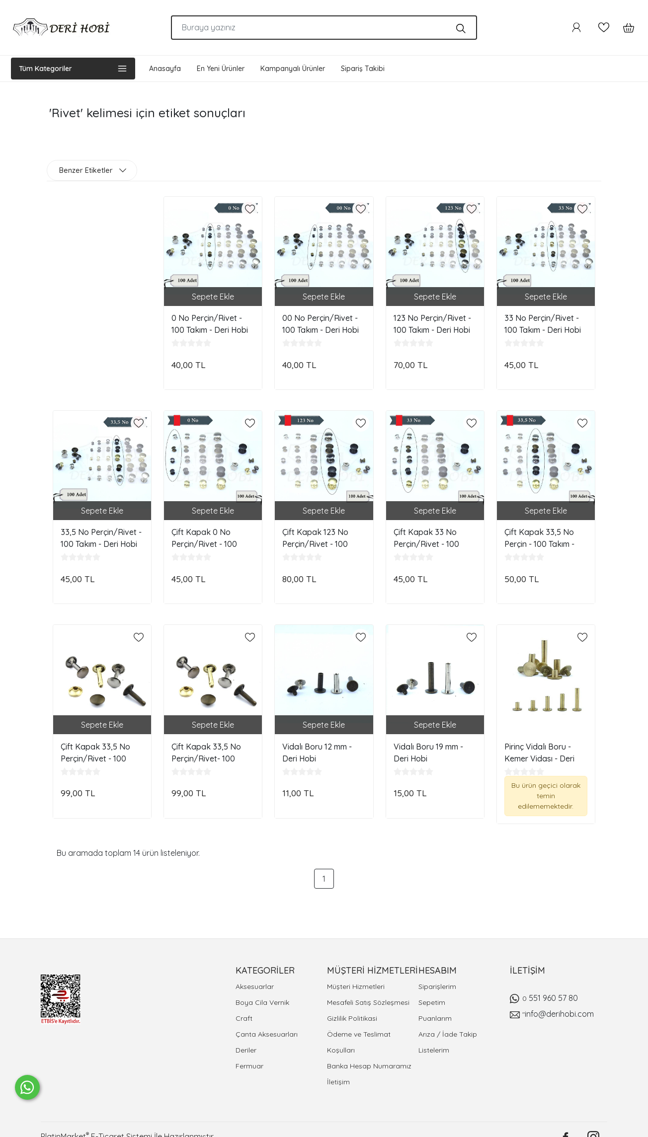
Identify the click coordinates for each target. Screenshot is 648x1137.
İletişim (338, 1081)
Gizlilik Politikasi (352, 1018)
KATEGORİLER (265, 970)
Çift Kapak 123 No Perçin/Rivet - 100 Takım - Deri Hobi (315, 538)
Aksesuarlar (255, 986)
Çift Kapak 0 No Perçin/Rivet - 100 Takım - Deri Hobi (204, 538)
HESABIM (437, 970)
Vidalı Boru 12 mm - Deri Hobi (317, 752)
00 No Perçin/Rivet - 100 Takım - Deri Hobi (320, 324)
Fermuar (249, 1065)
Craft (244, 1018)
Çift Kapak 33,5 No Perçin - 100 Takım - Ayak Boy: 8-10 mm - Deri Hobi (541, 538)
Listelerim (433, 1050)
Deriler (246, 1050)
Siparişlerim (437, 986)
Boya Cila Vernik (262, 1002)
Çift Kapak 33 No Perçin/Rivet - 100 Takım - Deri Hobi (426, 538)
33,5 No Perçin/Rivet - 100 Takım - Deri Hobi (101, 538)
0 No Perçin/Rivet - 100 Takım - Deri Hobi (209, 324)
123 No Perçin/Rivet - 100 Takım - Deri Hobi (432, 324)
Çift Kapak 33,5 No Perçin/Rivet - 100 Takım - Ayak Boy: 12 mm (98, 752)
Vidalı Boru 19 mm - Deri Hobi (428, 752)
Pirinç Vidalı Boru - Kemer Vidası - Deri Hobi (539, 752)
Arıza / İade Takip (447, 1034)
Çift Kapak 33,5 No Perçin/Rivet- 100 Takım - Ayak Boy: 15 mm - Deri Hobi (208, 752)
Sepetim (431, 1002)
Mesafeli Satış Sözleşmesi (368, 1002)
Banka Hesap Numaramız (369, 1065)
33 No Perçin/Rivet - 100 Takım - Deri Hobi (542, 324)
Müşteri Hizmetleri (356, 986)
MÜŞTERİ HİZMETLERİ (372, 970)
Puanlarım (435, 1018)
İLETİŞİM (527, 970)
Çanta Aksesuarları (267, 1034)
